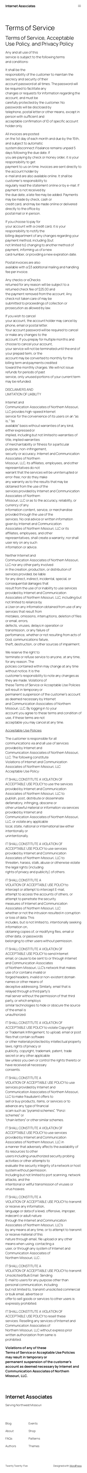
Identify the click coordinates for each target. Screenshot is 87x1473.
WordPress (76, 1465)
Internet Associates (20, 6)
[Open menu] (79, 6)
